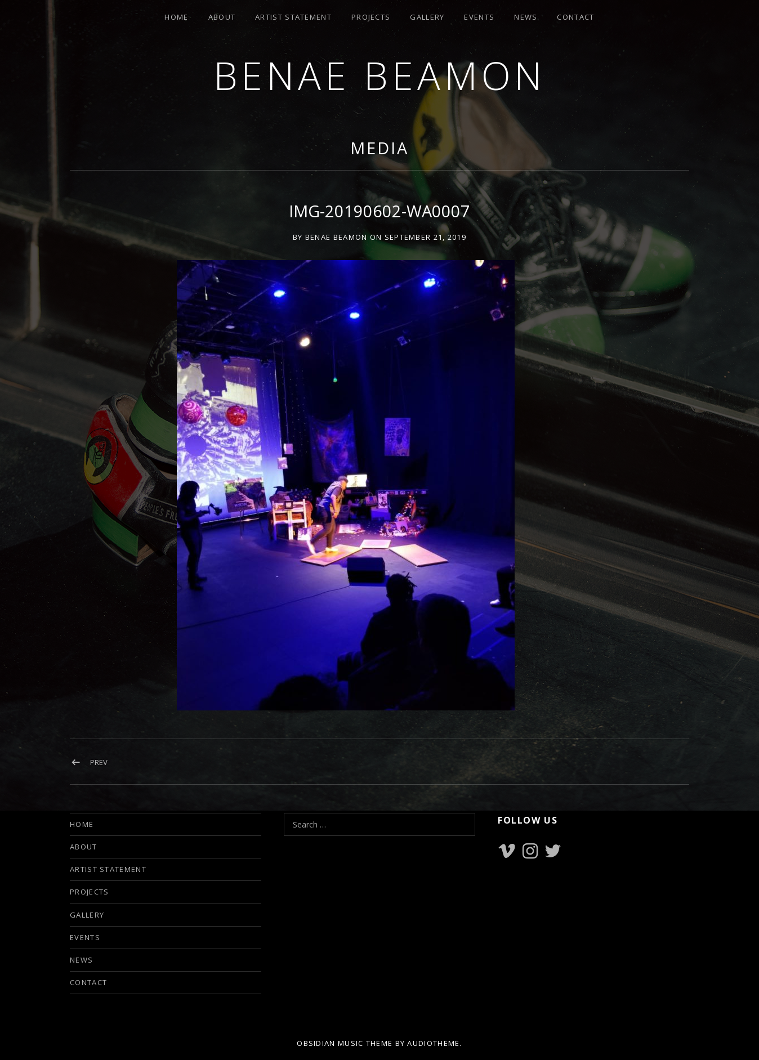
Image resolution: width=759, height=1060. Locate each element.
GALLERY (427, 17)
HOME (176, 17)
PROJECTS (370, 17)
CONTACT (575, 17)
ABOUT (222, 17)
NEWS (525, 17)
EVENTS (479, 17)
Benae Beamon (379, 75)
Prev (99, 762)
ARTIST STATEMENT (293, 17)
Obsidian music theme (344, 1043)
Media (379, 148)
